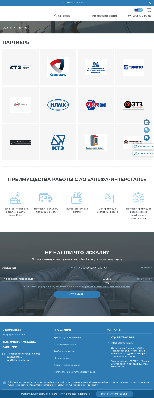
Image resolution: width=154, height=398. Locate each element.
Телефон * (146, 268)
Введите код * (144, 279)
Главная (7, 27)
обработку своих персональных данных (106, 286)
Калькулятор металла (19, 342)
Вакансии (9, 347)
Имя (73, 268)
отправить (77, 294)
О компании (11, 329)
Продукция (62, 329)
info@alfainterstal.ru (122, 343)
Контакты (114, 329)
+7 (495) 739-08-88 (122, 337)
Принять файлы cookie (114, 394)
